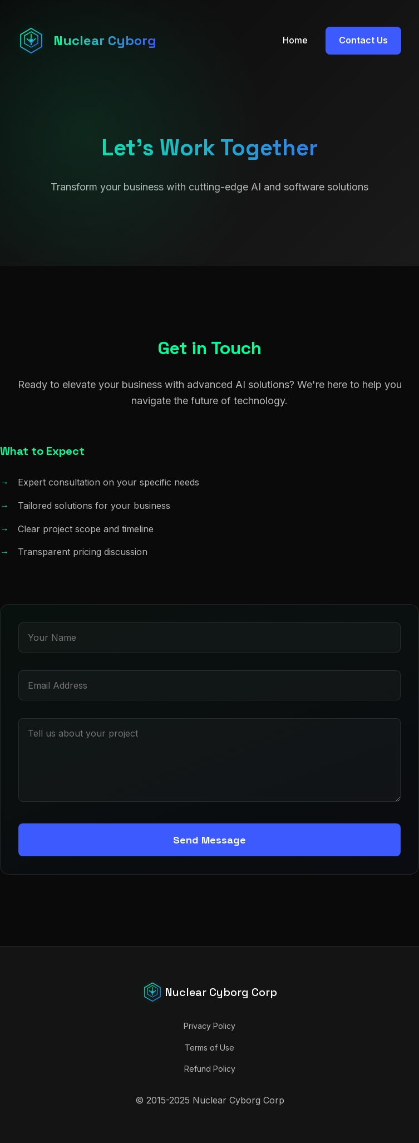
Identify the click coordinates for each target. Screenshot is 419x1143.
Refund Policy (209, 1068)
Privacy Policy (209, 1026)
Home (295, 40)
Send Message (209, 839)
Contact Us (363, 40)
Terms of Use (209, 1047)
